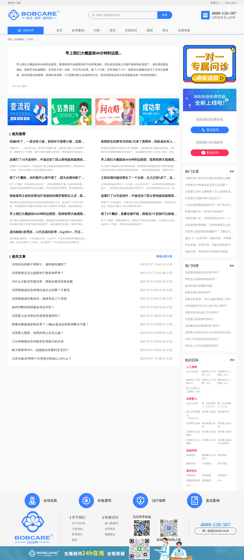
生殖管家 (184, 30)
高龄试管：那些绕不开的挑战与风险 (206, 251)
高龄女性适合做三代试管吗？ (202, 312)
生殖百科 (131, 30)
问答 (97, 30)
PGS (220, 480)
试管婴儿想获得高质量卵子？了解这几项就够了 (209, 231)
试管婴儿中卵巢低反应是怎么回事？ (206, 185)
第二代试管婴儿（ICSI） (224, 405)
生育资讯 (110, 528)
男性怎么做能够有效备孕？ (201, 279)
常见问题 (222, 463)
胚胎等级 (222, 455)
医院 (150, 30)
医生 (165, 30)
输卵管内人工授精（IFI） (224, 382)
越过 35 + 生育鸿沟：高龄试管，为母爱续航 (209, 238)
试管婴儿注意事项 (193, 433)
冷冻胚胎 (206, 463)
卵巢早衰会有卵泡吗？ (198, 292)
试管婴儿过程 (209, 440)
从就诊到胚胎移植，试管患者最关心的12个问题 (209, 225)
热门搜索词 (111, 523)
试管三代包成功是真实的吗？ (202, 339)
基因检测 (206, 480)
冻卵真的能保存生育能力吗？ (202, 272)
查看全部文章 (164, 256)
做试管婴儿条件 (209, 425)
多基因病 (206, 475)
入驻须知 (77, 528)
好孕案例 (78, 30)
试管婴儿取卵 (224, 431)
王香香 (29, 39)
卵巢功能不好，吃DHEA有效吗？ (205, 211)
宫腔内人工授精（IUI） (209, 382)
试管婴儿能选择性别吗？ (199, 319)
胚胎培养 (190, 455)
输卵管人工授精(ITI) (193, 382)
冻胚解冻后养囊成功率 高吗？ (203, 326)
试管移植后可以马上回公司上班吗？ (206, 306)
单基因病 (190, 475)
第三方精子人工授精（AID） (194, 390)
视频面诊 (110, 534)
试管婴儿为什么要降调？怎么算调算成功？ (209, 191)
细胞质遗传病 (193, 480)
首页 (59, 30)
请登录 (11, 3)
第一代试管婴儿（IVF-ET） (209, 405)
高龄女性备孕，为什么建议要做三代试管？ (209, 299)
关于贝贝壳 (78, 523)
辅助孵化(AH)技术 (209, 457)
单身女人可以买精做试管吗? (201, 346)
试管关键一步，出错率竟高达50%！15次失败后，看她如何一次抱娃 (209, 218)
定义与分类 (192, 371)
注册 (18, 3)
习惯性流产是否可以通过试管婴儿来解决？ (209, 178)
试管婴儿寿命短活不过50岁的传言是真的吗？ (209, 332)
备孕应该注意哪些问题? (199, 286)
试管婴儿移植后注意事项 (224, 442)
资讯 (112, 30)
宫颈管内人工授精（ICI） (224, 373)
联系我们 (77, 534)
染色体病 (222, 475)
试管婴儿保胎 (209, 431)
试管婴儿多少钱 (224, 425)
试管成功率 (223, 411)
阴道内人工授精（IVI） (209, 373)
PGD (188, 485)
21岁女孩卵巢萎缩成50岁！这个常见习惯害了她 (209, 205)
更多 (232, 171)
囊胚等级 (190, 463)
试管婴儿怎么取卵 (193, 442)
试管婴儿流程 (209, 411)
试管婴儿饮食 (193, 423)
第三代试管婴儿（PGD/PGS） (193, 415)
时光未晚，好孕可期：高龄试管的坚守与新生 (209, 245)
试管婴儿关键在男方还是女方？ (203, 198)
